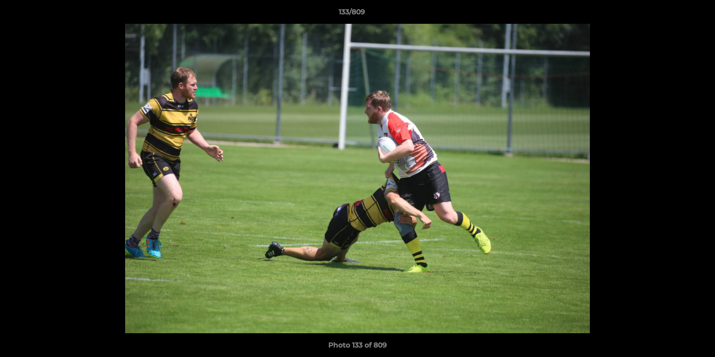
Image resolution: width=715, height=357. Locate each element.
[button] (673, 14)
